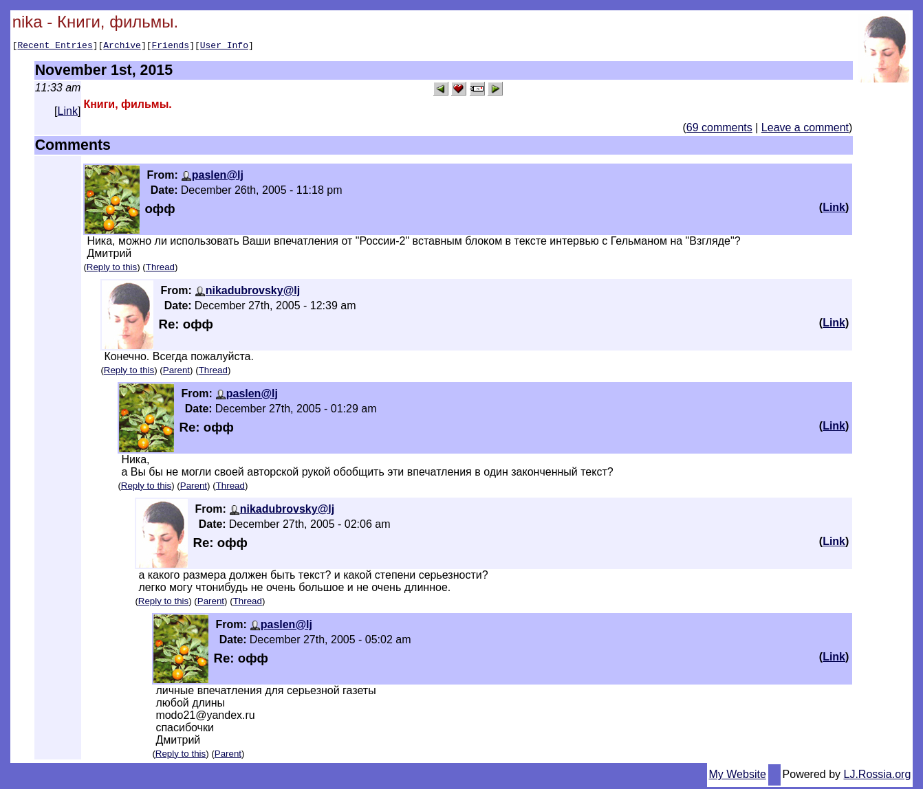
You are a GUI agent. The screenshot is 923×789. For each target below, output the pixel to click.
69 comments (719, 129)
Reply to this (112, 269)
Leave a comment (805, 129)
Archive (122, 47)
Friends (171, 47)
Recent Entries (54, 47)
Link (68, 113)
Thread (160, 269)
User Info (224, 47)
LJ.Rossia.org (877, 776)
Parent (176, 372)
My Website (737, 776)
